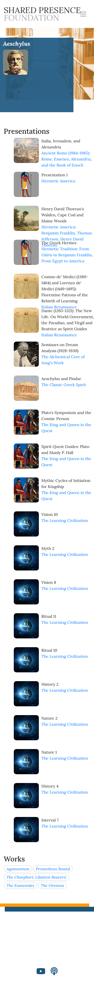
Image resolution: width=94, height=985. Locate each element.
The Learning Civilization (64, 520)
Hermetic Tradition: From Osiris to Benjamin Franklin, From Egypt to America (67, 254)
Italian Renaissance (59, 306)
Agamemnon (18, 868)
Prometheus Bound (53, 868)
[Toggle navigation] (83, 14)
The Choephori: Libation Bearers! (36, 877)
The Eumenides (20, 885)
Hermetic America (58, 180)
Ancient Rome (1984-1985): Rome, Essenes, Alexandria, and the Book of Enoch (66, 159)
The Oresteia (52, 885)
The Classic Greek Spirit (63, 384)
